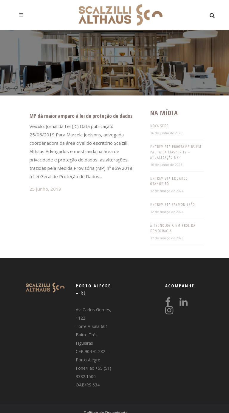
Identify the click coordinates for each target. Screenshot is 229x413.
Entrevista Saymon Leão (172, 204)
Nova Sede (159, 125)
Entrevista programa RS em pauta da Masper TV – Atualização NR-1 (176, 152)
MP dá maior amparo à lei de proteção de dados (81, 115)
